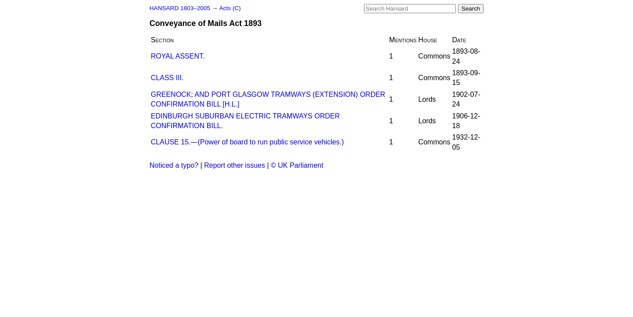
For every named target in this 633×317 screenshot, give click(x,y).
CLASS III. (167, 77)
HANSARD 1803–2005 (179, 8)
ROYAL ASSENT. (178, 56)
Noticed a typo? (173, 165)
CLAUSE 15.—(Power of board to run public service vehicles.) (247, 142)
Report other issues (234, 165)
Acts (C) (230, 8)
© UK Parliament (297, 165)
